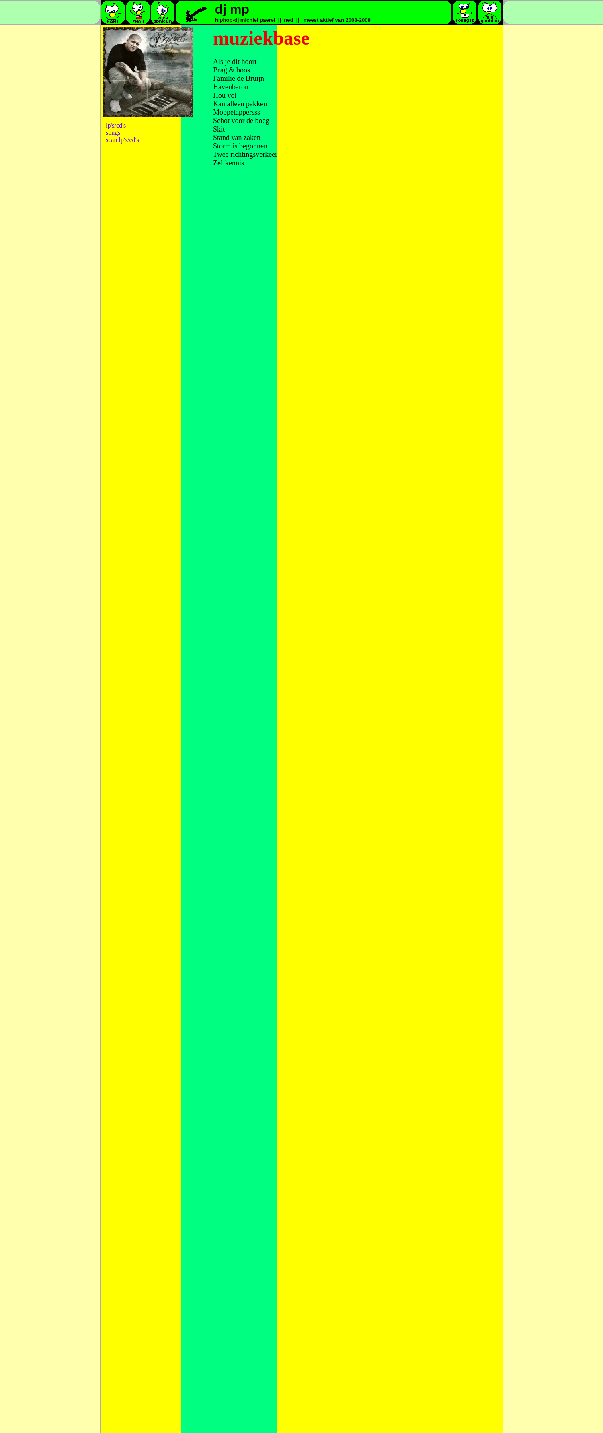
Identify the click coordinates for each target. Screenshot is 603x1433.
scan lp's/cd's (122, 139)
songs (113, 132)
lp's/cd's (116, 125)
